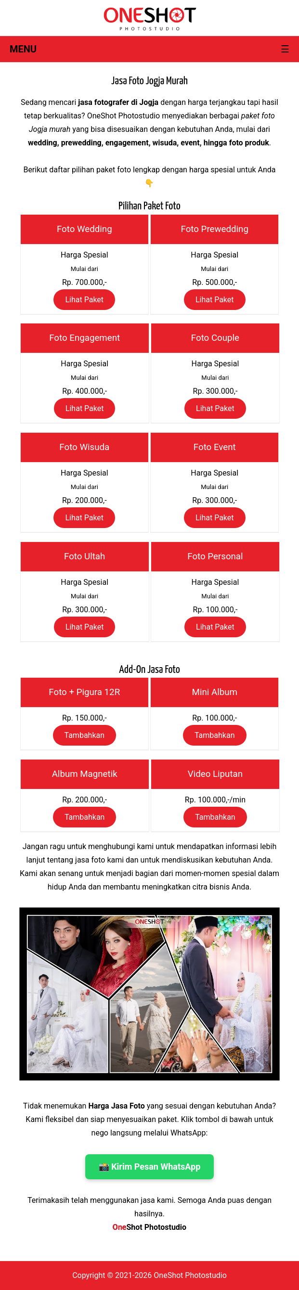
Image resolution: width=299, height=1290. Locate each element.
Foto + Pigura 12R (84, 692)
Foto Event (215, 447)
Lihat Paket (84, 299)
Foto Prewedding (214, 229)
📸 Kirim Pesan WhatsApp (150, 1166)
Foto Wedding (84, 229)
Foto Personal (215, 556)
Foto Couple (215, 338)
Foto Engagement (84, 338)
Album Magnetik (84, 774)
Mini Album (214, 692)
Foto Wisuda (84, 447)
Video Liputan (215, 774)
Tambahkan (85, 735)
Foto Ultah (84, 556)
